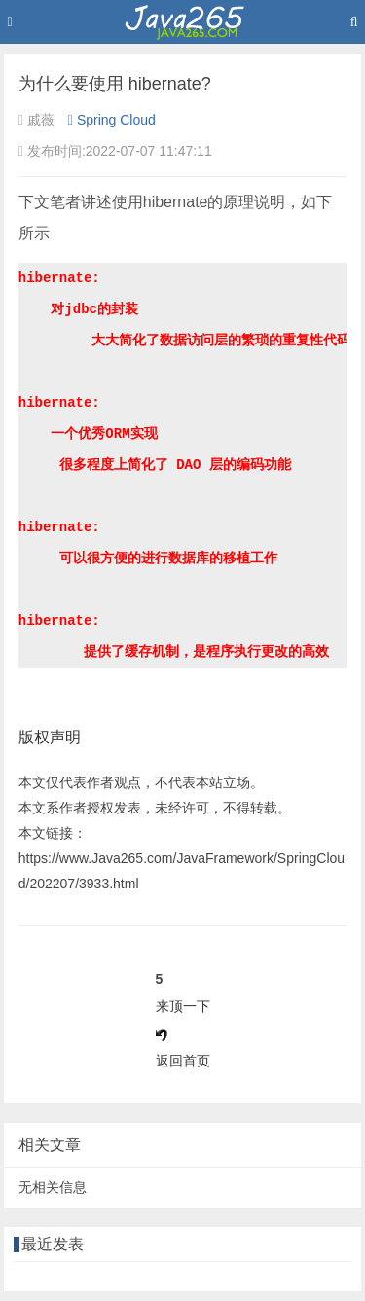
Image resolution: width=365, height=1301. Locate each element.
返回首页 (183, 1060)
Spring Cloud (112, 119)
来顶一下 (183, 1006)
